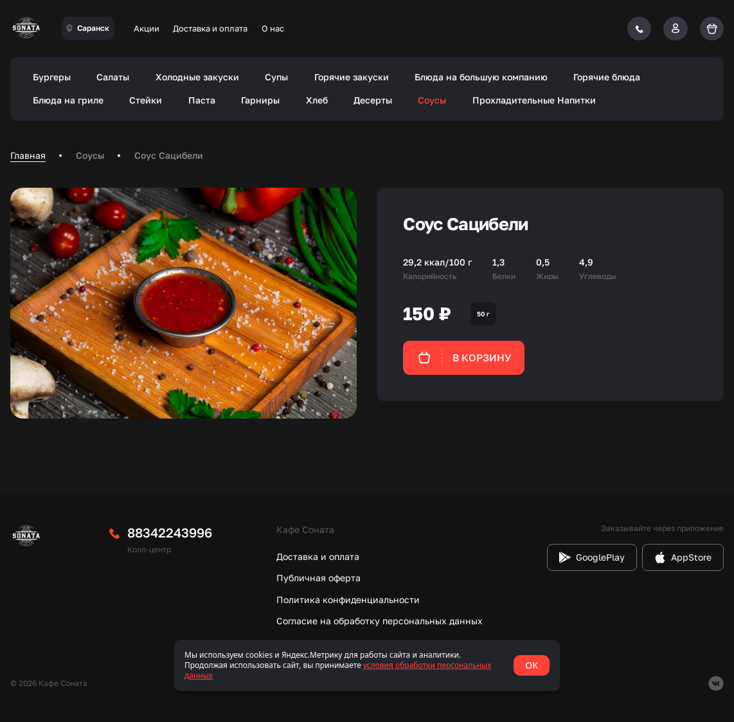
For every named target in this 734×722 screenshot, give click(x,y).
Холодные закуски (197, 76)
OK (531, 665)
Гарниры (260, 100)
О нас (273, 28)
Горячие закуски (351, 76)
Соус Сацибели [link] (168, 155)
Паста (201, 100)
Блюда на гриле (68, 100)
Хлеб (317, 100)
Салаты (112, 76)
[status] (367, 665)
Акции (146, 28)
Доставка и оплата (210, 28)
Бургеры (52, 76)
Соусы (432, 100)
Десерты (373, 100)
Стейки (145, 100)
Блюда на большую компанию (481, 76)
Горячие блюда (606, 76)
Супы (276, 76)
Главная (28, 155)
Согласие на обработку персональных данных (379, 620)
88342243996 (169, 532)
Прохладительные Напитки (534, 100)
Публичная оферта (318, 577)
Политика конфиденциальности (348, 599)
